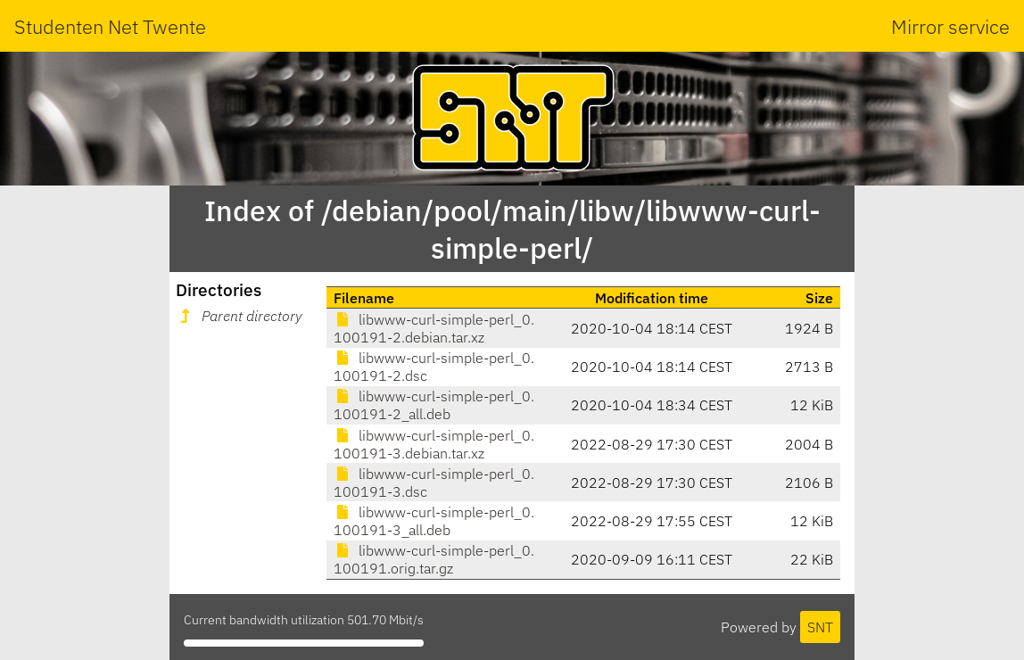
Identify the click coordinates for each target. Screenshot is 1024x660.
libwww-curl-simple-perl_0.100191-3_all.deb (434, 521)
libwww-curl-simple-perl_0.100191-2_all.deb (434, 405)
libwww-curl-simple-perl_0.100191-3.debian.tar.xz (434, 444)
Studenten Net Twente (110, 26)
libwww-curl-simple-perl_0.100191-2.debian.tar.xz (434, 328)
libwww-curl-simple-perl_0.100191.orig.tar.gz (434, 559)
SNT (820, 627)
